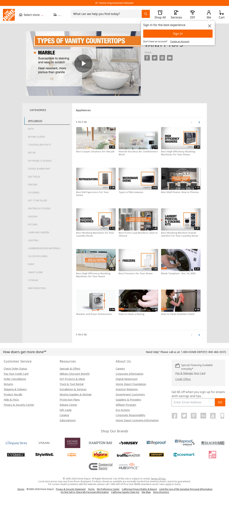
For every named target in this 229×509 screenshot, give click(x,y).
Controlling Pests (39, 144)
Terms (91, 489)
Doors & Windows (39, 168)
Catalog (64, 415)
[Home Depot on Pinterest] (194, 416)
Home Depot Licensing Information (137, 420)
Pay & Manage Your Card (190, 373)
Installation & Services (73, 389)
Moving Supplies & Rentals (76, 394)
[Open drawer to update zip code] (60, 15)
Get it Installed (37, 200)
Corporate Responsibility (130, 415)
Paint (31, 264)
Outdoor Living (37, 256)
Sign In (178, 34)
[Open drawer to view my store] (34, 15)
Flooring (33, 192)
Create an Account (179, 41)
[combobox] (107, 14)
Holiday (32, 216)
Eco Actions (123, 410)
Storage (33, 280)
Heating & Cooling (39, 208)
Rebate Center (68, 404)
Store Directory (161, 492)
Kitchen (32, 224)
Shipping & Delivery (15, 389)
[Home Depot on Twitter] (184, 416)
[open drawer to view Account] (209, 14)
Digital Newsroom (127, 379)
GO (220, 402)
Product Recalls (13, 394)
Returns (8, 384)
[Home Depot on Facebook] (175, 416)
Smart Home (35, 272)
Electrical (34, 176)
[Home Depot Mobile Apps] (222, 416)
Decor (31, 152)
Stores (20, 489)
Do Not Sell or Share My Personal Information (85, 492)
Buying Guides (36, 136)
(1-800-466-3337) (203, 352)
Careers (120, 368)
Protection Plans (70, 399)
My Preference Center (108, 489)
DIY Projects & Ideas (40, 160)
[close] (210, 26)
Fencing (32, 184)
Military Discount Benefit (75, 373)
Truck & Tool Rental (71, 384)
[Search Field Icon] (146, 14)
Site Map (146, 492)
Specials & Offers (70, 368)
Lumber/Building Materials (44, 248)
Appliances (35, 120)
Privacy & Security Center (19, 404)
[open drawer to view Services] (176, 14)
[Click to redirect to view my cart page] (221, 14)
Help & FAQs (11, 399)
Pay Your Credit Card (16, 373)
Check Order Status (15, 368)
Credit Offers (183, 379)
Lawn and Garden (38, 232)
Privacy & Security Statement (71, 489)
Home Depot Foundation (131, 384)
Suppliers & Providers (128, 399)
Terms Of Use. (158, 478)
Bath (31, 128)
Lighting (33, 240)
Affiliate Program (126, 404)
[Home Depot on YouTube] (213, 416)
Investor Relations (127, 389)
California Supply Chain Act (125, 492)
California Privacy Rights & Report (139, 489)
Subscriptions (68, 420)
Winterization (37, 288)
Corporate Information (129, 373)
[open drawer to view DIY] (193, 14)
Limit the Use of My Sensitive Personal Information (185, 489)
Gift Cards (66, 410)
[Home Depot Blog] (203, 416)
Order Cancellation (15, 379)
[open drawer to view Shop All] (160, 14)
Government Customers (130, 394)
